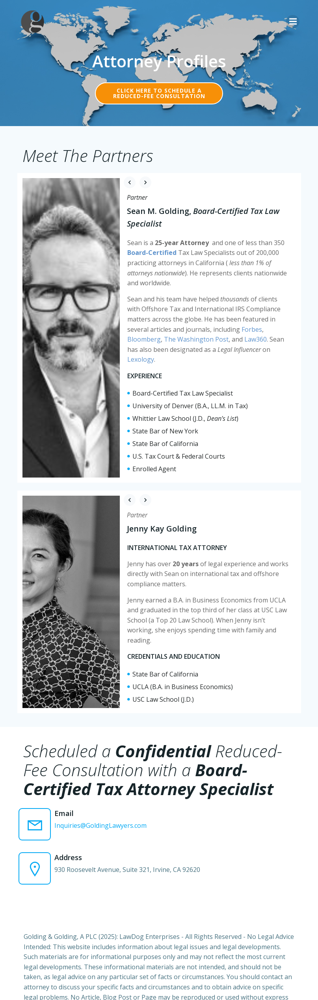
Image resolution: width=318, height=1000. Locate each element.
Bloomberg (257, 327)
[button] (130, 182)
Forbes (227, 327)
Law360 (204, 337)
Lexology (241, 347)
